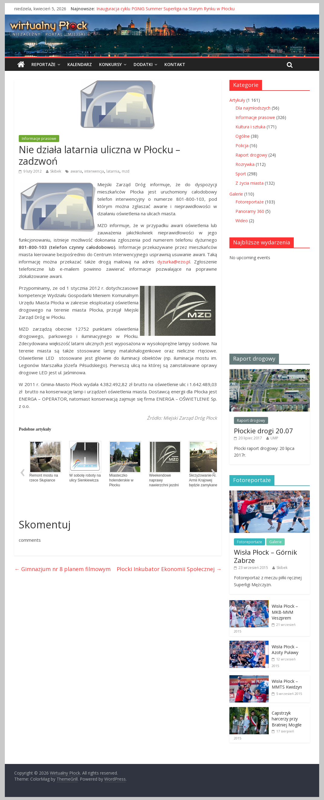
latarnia (112, 171)
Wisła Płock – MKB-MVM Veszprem (285, 612)
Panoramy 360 (249, 211)
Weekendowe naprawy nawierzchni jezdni (165, 464)
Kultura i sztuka (250, 127)
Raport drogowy (251, 155)
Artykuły (237, 100)
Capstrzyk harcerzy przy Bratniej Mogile (287, 719)
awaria (76, 171)
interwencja (94, 171)
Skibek (55, 171)
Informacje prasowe (39, 138)
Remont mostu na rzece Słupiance (45, 461)
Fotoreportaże (249, 202)
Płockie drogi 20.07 (263, 430)
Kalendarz (79, 64)
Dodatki (143, 64)
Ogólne (242, 136)
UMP (274, 438)
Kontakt (174, 64)
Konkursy (110, 64)
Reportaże (43, 64)
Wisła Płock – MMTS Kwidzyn (287, 684)
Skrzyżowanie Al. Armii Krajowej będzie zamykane (205, 464)
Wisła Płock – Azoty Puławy (285, 650)
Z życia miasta (249, 183)
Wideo (241, 220)
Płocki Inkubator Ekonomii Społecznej (169, 569)
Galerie (236, 194)
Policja (241, 145)
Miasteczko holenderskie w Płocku (125, 464)
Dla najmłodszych (253, 108)
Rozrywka (244, 164)
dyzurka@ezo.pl (173, 262)
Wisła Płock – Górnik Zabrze (265, 555)
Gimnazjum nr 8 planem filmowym (62, 569)
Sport (240, 174)
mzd (125, 171)
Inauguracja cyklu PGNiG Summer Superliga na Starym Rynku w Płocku (165, 9)
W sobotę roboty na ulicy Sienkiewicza (85, 461)
